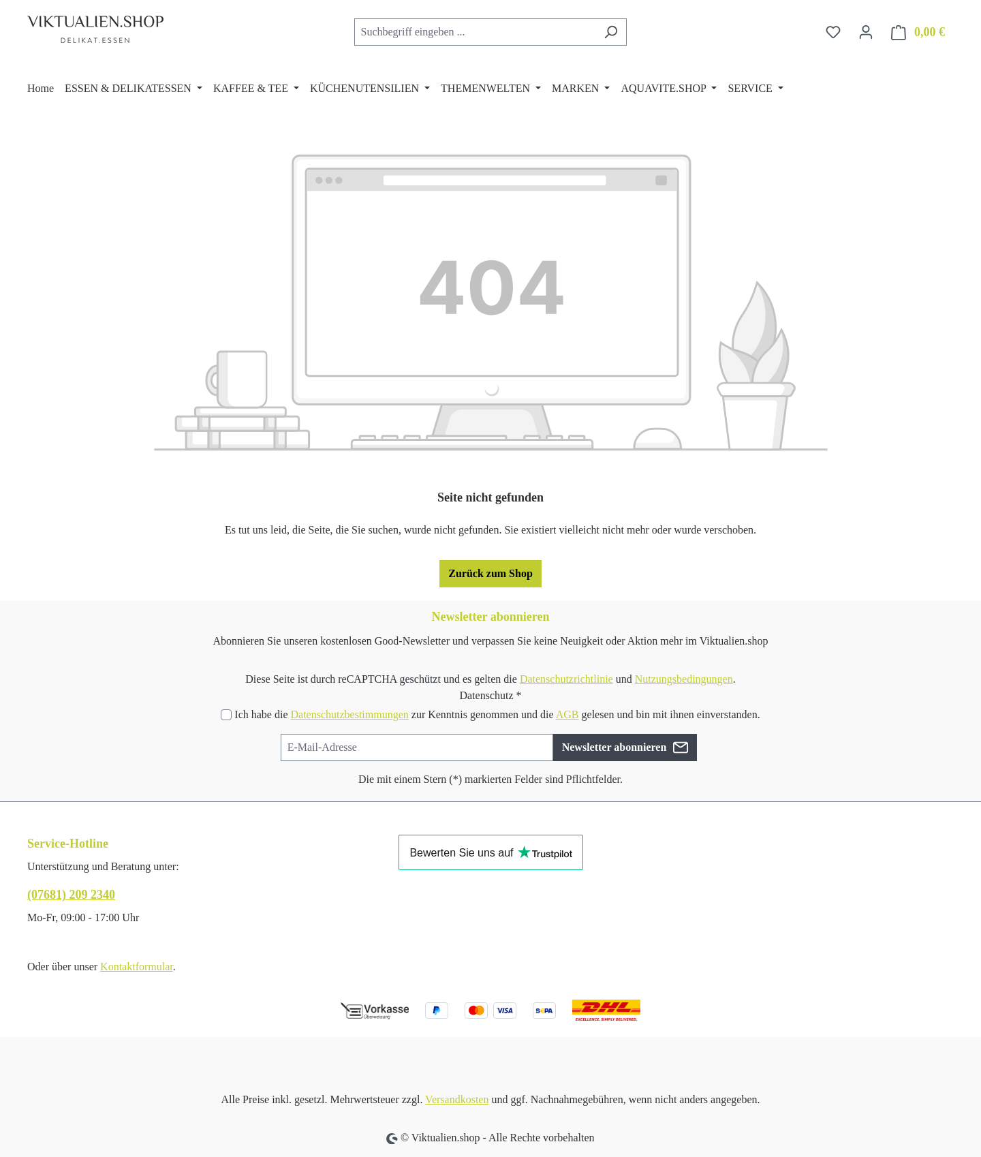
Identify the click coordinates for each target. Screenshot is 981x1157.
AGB (567, 714)
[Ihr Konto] (866, 32)
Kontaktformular (136, 966)
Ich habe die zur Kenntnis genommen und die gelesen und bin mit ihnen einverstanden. (497, 714)
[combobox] (474, 32)
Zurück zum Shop (490, 573)
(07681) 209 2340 (71, 894)
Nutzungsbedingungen (684, 679)
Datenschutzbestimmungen (349, 714)
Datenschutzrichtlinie (566, 679)
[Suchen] (611, 32)
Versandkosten (456, 1099)
